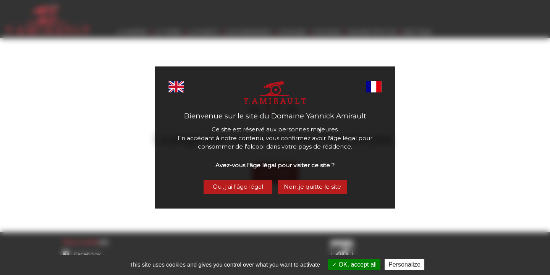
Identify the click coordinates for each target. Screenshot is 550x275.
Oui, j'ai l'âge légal (237, 187)
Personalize (404, 264)
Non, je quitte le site (313, 187)
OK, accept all (354, 264)
